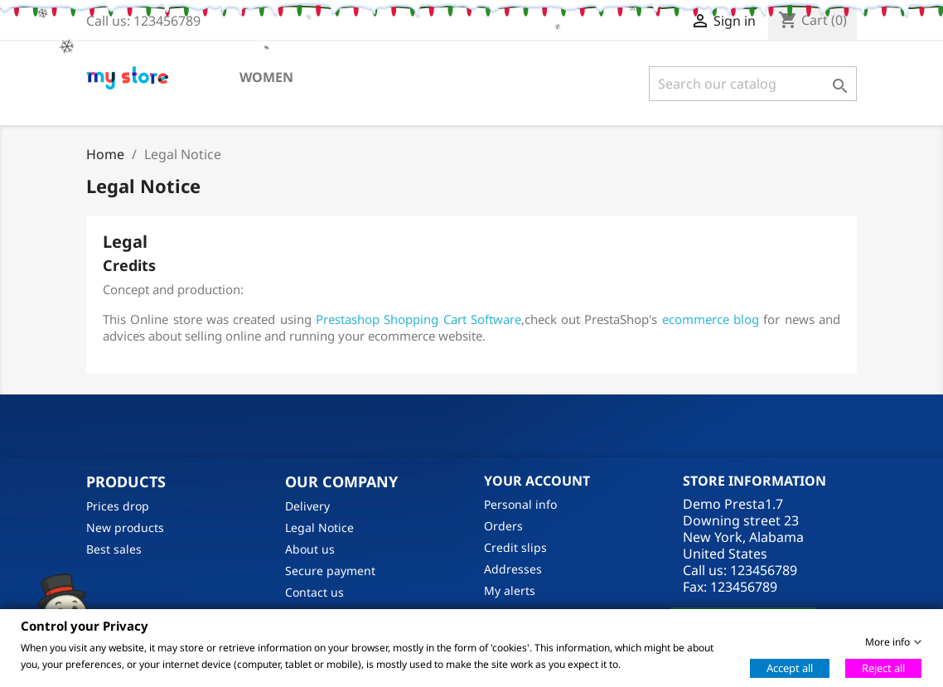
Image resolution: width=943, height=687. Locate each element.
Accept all (789, 667)
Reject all (883, 667)
